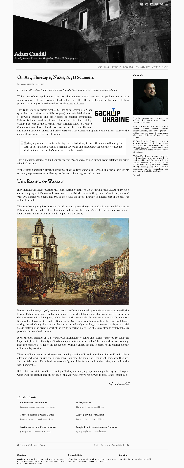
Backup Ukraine (75, 103)
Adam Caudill (30, 54)
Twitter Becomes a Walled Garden (37, 414)
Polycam (70, 100)
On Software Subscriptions (33, 402)
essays (143, 147)
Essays (52, 407)
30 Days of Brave (84, 402)
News (42, 84)
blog (138, 147)
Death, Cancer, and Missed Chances (38, 427)
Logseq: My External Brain (90, 414)
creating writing (161, 149)
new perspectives (140, 162)
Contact (136, 175)
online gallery (147, 166)
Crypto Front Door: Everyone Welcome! (96, 427)
